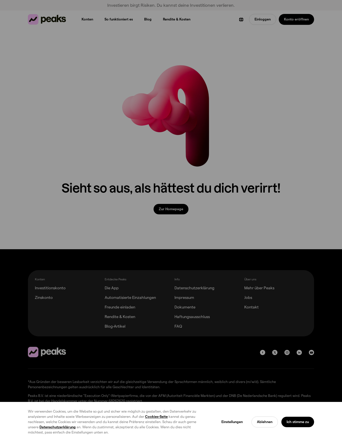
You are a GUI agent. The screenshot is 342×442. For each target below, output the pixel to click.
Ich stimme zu (298, 422)
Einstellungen (232, 422)
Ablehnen (264, 422)
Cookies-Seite (156, 416)
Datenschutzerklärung (57, 427)
